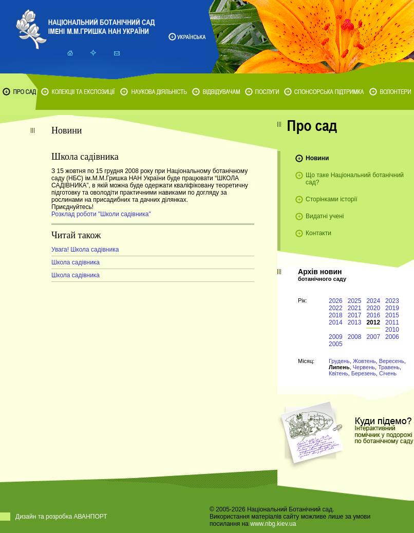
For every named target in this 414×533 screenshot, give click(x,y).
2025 (355, 300)
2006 (392, 336)
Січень (388, 373)
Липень (339, 367)
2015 (392, 315)
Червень (364, 367)
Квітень (338, 373)
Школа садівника (75, 262)
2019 (392, 308)
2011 (392, 322)
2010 (392, 329)
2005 (336, 344)
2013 (355, 322)
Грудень (339, 361)
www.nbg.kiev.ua (273, 523)
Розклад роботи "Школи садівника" (101, 214)
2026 (336, 300)
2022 (336, 308)
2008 (355, 336)
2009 (336, 336)
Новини (317, 158)
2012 (373, 322)
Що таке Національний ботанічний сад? (355, 179)
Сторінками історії (331, 199)
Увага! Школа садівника (85, 249)
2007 (373, 336)
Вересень (391, 361)
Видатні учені (325, 216)
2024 (373, 300)
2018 (336, 315)
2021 (355, 308)
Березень (363, 373)
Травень (389, 367)
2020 (373, 308)
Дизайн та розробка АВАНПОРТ (61, 516)
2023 (392, 300)
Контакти (318, 233)
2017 (355, 315)
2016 (373, 315)
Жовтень (364, 361)
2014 (336, 322)
